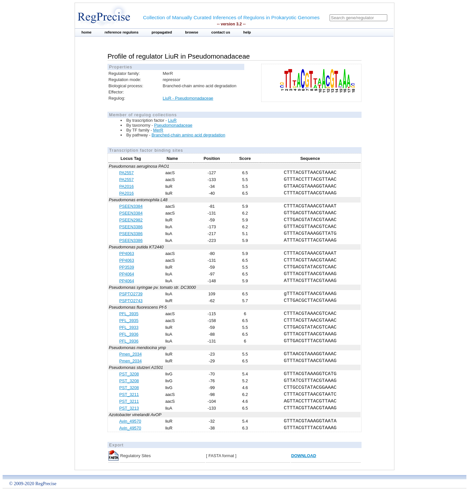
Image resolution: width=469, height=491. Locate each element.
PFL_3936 (128, 334)
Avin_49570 (130, 421)
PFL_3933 (128, 327)
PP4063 (126, 253)
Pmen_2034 (130, 354)
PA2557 (126, 172)
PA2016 (126, 186)
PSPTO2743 (131, 300)
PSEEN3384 (131, 206)
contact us (220, 32)
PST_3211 (129, 394)
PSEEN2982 (131, 219)
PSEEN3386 (131, 226)
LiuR (172, 120)
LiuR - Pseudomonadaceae (188, 98)
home (86, 32)
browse (191, 32)
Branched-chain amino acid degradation (188, 135)
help (247, 32)
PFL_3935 (128, 313)
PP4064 (126, 274)
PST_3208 (129, 374)
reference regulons (121, 32)
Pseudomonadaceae (173, 125)
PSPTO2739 (131, 293)
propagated (161, 32)
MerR (158, 130)
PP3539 (126, 267)
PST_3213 (129, 408)
